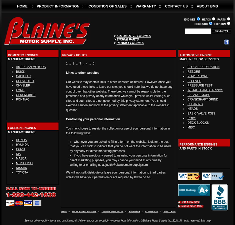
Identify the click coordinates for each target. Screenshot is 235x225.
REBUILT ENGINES (130, 43)
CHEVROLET (25, 81)
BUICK (20, 72)
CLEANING (195, 104)
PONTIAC (22, 99)
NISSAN (21, 168)
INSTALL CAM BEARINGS (205, 90)
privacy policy (41, 220)
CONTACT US (176, 6)
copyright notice (107, 220)
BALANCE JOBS (199, 95)
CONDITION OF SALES (107, 6)
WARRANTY (146, 6)
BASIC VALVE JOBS (201, 113)
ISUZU (20, 149)
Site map (205, 220)
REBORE (194, 72)
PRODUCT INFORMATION (58, 6)
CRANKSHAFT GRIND (203, 99)
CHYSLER (23, 85)
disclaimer (80, 220)
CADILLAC (23, 76)
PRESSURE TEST (200, 85)
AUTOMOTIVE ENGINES (133, 36)
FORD (20, 90)
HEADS (193, 108)
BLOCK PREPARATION (204, 67)
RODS (192, 118)
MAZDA (21, 158)
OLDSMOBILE (26, 95)
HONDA (21, 140)
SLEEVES (194, 81)
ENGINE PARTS (127, 39)
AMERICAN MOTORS (31, 67)
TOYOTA (22, 172)
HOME (22, 6)
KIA (18, 154)
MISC (191, 127)
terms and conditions (61, 220)
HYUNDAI (23, 144)
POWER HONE (198, 76)
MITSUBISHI (24, 163)
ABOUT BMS (207, 6)
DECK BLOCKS (198, 122)
